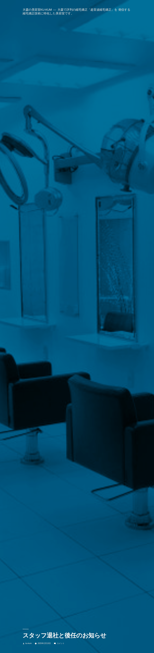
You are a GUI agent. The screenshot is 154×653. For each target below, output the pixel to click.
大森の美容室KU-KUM (37, 9)
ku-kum (29, 643)
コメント (60, 643)
